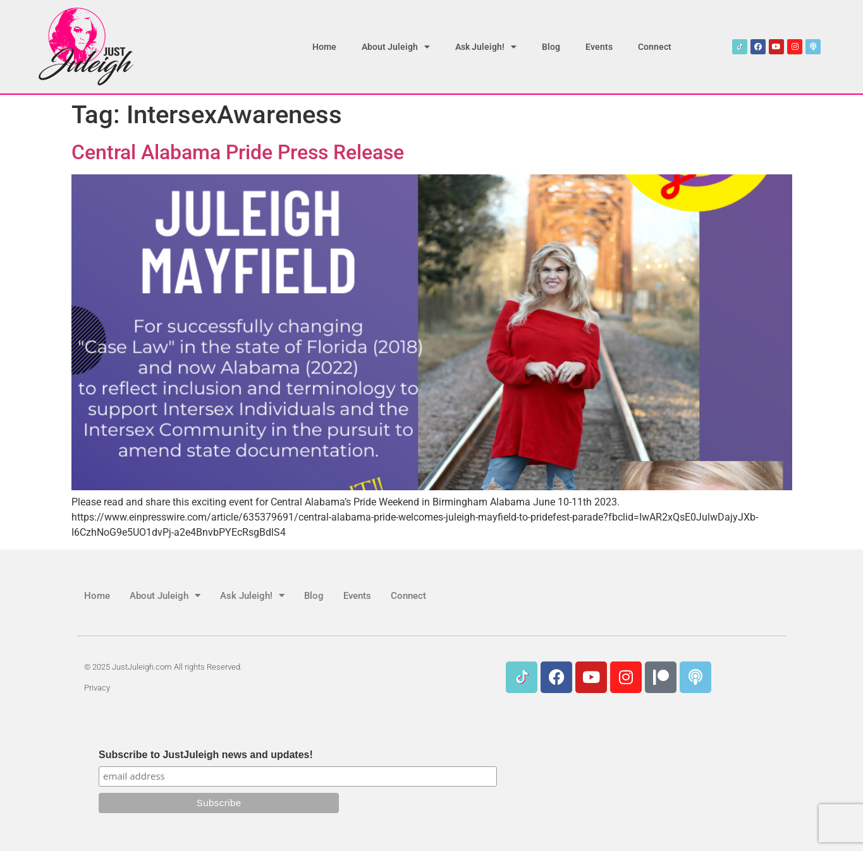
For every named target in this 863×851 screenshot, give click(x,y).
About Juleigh (396, 46)
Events (599, 47)
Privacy (97, 687)
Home (324, 47)
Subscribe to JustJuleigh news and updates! (206, 755)
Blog (551, 47)
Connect (654, 47)
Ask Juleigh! (486, 46)
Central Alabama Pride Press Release (237, 152)
